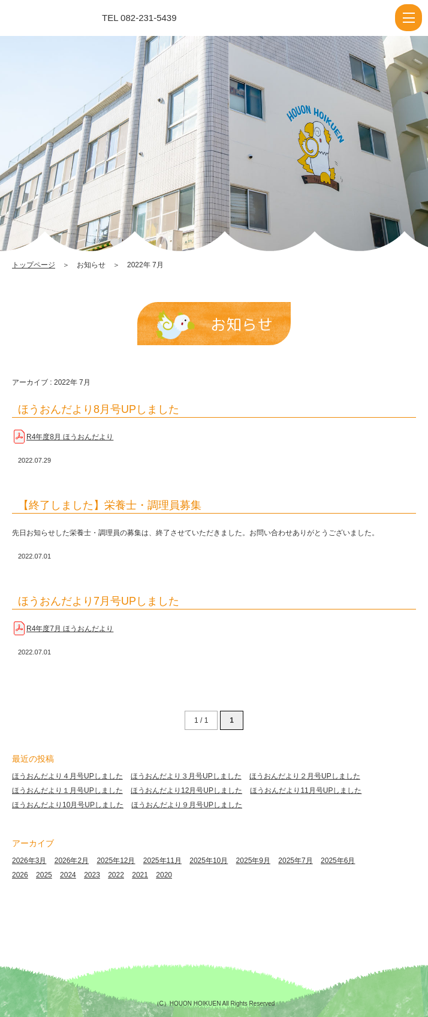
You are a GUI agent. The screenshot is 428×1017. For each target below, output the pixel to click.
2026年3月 (29, 860)
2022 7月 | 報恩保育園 (62, 18)
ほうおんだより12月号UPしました (186, 790)
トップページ (33, 265)
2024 (68, 875)
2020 (164, 875)
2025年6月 (338, 860)
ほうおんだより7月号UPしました (98, 601)
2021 (140, 875)
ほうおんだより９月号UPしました (186, 805)
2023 (92, 875)
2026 (20, 875)
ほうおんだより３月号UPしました (186, 776)
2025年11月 (162, 860)
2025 (44, 875)
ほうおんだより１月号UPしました (67, 790)
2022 (116, 875)
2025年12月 (116, 860)
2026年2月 (72, 860)
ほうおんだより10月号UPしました (67, 805)
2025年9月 (253, 860)
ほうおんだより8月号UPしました (98, 409)
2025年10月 (208, 860)
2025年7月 (295, 860)
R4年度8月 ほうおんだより (69, 437)
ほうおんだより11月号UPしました (305, 790)
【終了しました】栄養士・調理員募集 (109, 505)
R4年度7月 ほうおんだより (69, 628)
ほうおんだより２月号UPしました (304, 776)
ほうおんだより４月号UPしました (67, 776)
